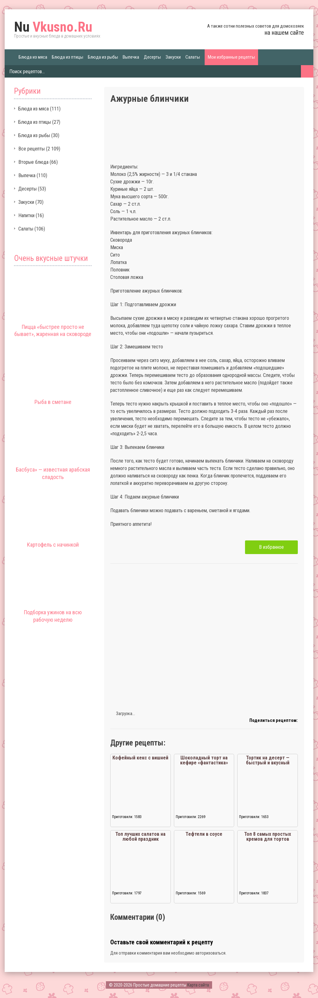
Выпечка (131, 57)
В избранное (271, 547)
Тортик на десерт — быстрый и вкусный (267, 760)
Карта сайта (198, 984)
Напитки (26, 215)
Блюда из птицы (67, 57)
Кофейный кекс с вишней (140, 758)
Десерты (152, 57)
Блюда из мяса (33, 57)
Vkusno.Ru (53, 27)
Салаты (192, 57)
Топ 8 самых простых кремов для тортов (267, 836)
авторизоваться (210, 953)
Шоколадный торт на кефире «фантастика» (204, 760)
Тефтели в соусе (203, 834)
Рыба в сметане (52, 402)
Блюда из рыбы (103, 57)
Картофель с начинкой (53, 544)
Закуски (173, 57)
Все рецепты (31, 149)
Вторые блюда (33, 162)
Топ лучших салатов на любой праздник (140, 836)
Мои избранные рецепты (231, 57)
